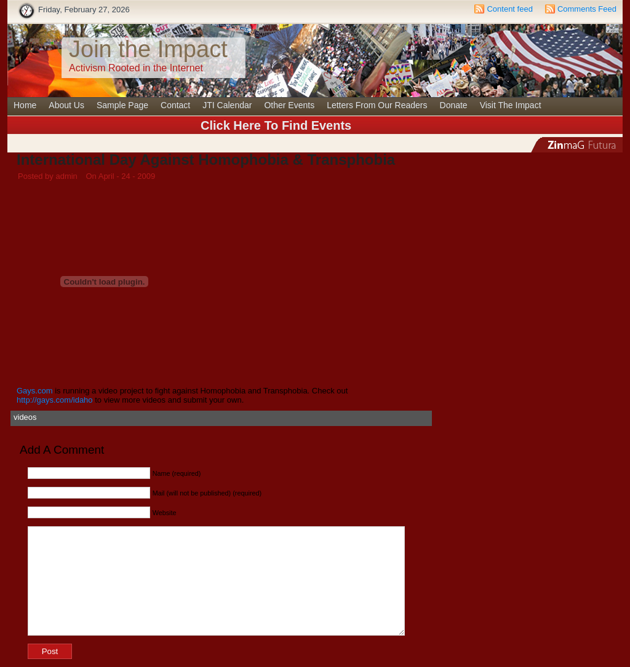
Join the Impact (148, 49)
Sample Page (122, 105)
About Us (66, 105)
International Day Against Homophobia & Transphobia (206, 159)
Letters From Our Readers (377, 105)
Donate (454, 105)
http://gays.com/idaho (55, 400)
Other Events (289, 105)
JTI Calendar (227, 105)
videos (25, 417)
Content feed (509, 9)
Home (25, 105)
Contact (175, 105)
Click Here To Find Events (276, 125)
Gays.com (36, 390)
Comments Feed (586, 9)
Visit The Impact (510, 105)
